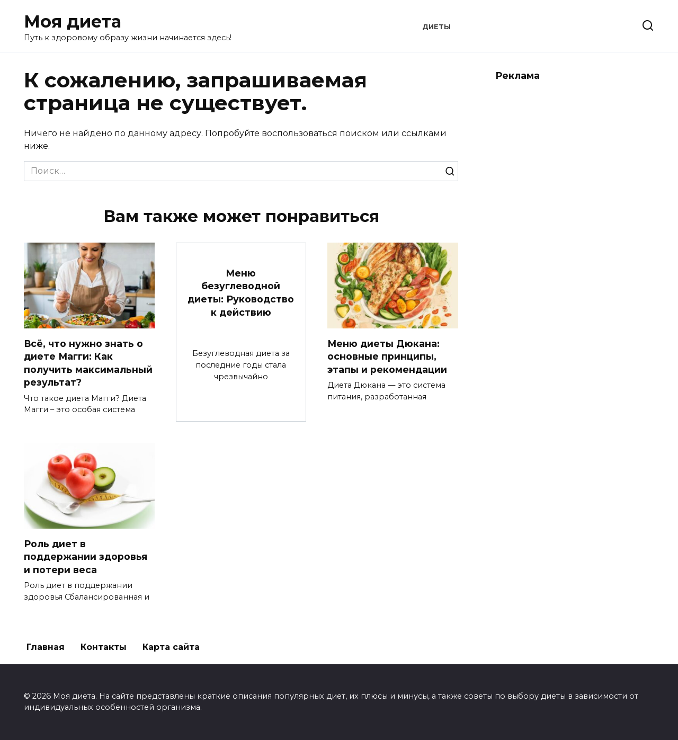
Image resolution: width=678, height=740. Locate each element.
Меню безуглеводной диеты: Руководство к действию (241, 293)
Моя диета (72, 21)
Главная (45, 647)
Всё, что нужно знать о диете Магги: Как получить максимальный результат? (88, 362)
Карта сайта (171, 647)
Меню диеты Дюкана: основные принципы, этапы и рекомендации (387, 356)
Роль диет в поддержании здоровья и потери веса (85, 556)
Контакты (104, 647)
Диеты (436, 27)
